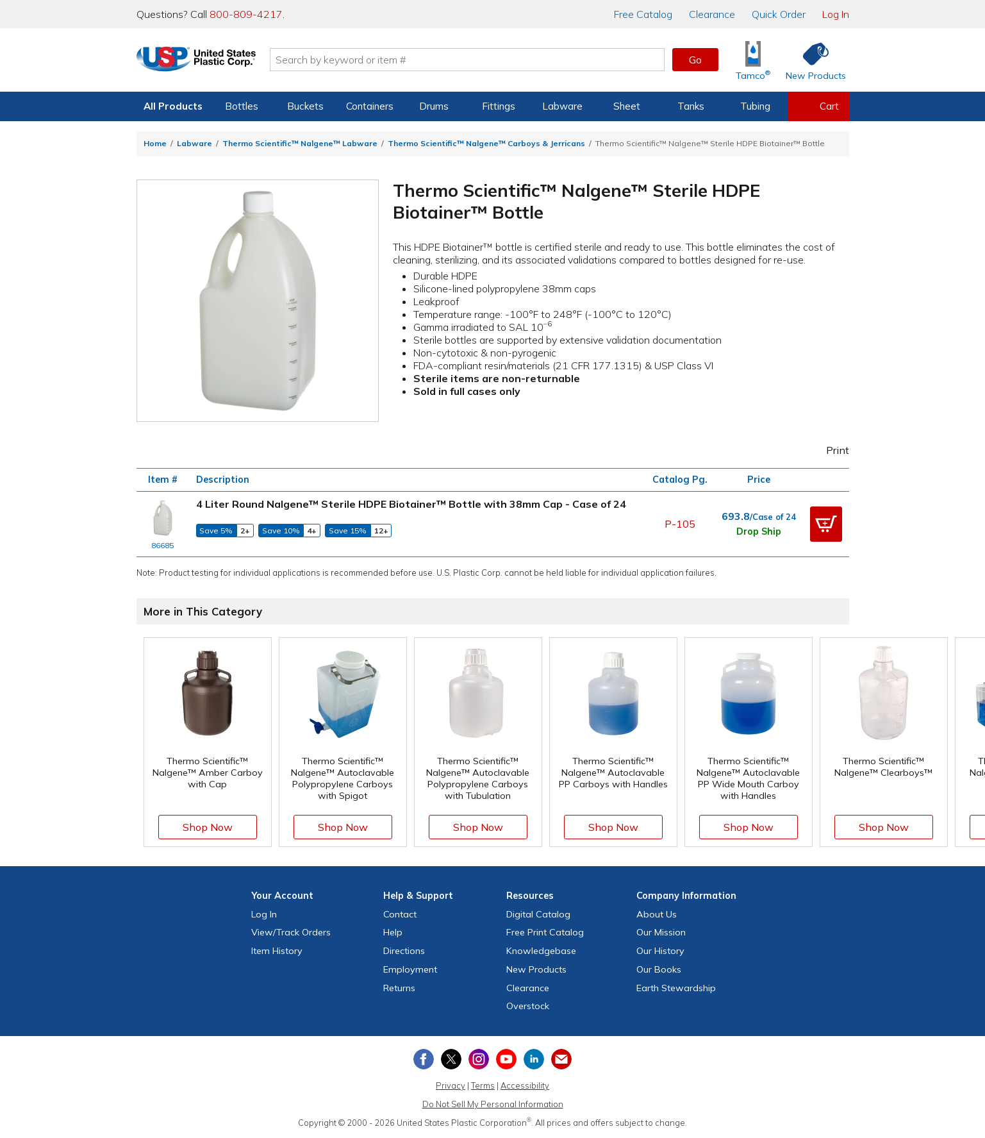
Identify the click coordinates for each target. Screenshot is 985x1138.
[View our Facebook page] (423, 1059)
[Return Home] (212, 62)
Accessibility (525, 1085)
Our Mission (661, 932)
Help (392, 932)
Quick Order (779, 14)
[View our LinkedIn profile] (534, 1059)
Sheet (626, 106)
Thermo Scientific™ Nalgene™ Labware (299, 143)
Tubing (755, 106)
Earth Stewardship (676, 988)
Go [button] (695, 59)
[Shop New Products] (811, 59)
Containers (369, 106)
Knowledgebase (541, 951)
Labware (562, 106)
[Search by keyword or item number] (483, 59)
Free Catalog (545, 932)
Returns (399, 988)
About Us (656, 914)
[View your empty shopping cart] (818, 106)
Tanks (690, 106)
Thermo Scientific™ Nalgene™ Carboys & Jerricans (486, 143)
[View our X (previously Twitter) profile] (451, 1059)
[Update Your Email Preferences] (561, 1059)
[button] (826, 524)
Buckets (305, 106)
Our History (660, 951)
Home (155, 143)
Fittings (498, 106)
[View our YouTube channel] (506, 1059)
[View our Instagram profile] (479, 1059)
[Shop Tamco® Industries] (753, 59)
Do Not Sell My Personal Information (492, 1104)
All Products (173, 106)
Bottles (241, 106)
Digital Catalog (538, 914)
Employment (410, 969)
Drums (434, 106)
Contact (400, 914)
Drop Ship (758, 531)
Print (828, 450)
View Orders (291, 932)
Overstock (527, 1006)
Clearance (712, 14)
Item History (276, 951)
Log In (835, 14)
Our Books (658, 969)
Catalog (643, 14)
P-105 (680, 523)
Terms (483, 1085)
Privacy (450, 1085)
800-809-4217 (246, 14)
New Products (536, 969)
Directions (404, 951)
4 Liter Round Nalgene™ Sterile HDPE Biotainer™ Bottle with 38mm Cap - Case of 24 (411, 504)
